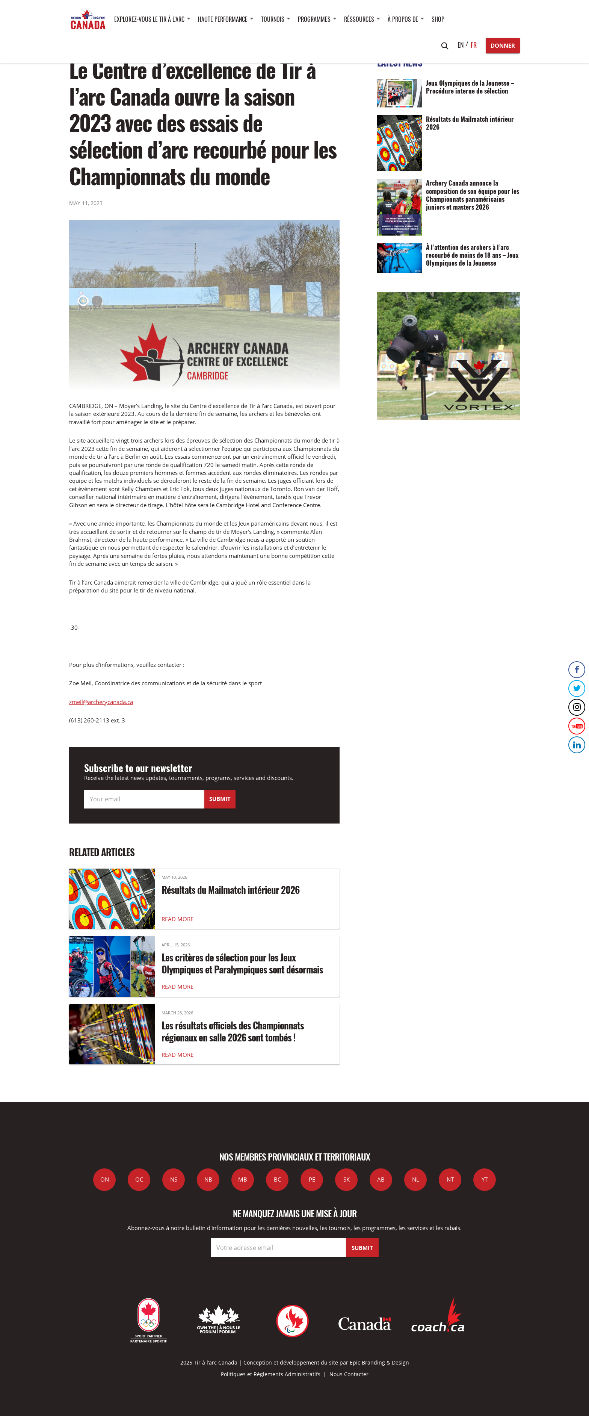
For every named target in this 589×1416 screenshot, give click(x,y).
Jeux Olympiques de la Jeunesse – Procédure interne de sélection (470, 86)
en (461, 45)
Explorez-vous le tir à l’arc (149, 19)
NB (208, 1179)
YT (485, 1179)
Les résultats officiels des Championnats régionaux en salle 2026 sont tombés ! (233, 1031)
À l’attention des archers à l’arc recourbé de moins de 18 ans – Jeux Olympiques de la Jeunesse (472, 255)
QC (139, 1179)
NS (173, 1179)
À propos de (403, 19)
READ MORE (177, 919)
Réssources (359, 19)
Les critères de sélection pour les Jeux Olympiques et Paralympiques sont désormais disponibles (242, 969)
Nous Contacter (349, 1374)
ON (104, 1179)
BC (277, 1179)
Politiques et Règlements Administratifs (270, 1374)
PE (312, 1179)
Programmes (314, 19)
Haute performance (223, 19)
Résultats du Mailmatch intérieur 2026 (230, 890)
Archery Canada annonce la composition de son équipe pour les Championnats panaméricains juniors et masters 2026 (472, 195)
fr (474, 45)
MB (242, 1179)
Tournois (272, 19)
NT (450, 1179)
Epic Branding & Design (379, 1362)
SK (346, 1179)
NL (415, 1179)
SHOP (438, 19)
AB (381, 1179)
